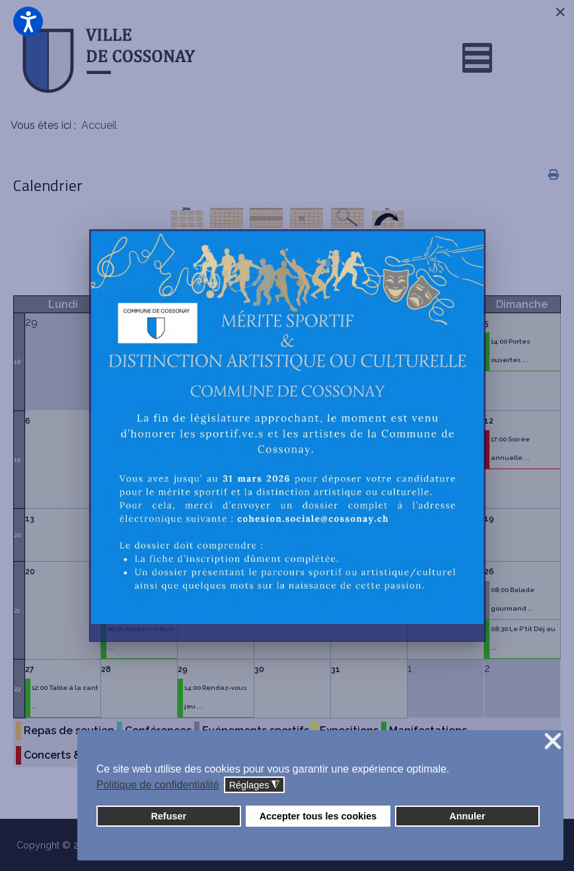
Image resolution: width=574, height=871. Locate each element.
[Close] (560, 12)
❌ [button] (553, 741)
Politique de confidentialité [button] (157, 784)
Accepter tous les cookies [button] (318, 816)
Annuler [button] (467, 816)
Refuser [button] (168, 816)
